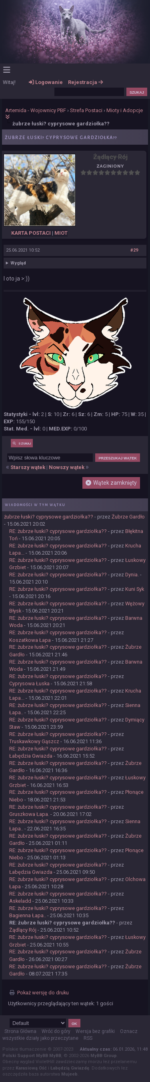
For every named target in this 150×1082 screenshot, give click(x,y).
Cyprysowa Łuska (29, 683)
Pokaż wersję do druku (43, 993)
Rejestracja (85, 82)
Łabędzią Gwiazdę (69, 1068)
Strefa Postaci (86, 110)
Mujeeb (69, 1074)
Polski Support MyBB (25, 1055)
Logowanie (46, 82)
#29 (134, 250)
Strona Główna (20, 1031)
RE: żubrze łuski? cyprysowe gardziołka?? (58, 531)
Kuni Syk (134, 589)
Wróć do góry (56, 1031)
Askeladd (20, 901)
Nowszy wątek (66, 467)
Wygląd (18, 263)
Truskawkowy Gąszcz (34, 741)
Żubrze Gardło (128, 517)
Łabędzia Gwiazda (30, 756)
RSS (88, 1038)
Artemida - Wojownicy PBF (35, 110)
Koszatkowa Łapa (30, 640)
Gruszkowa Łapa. (29, 814)
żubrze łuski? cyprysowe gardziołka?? (48, 517)
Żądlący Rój (22, 930)
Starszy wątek (27, 467)
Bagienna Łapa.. (27, 915)
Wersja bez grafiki (95, 1031)
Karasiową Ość (31, 1068)
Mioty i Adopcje (124, 110)
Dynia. (132, 575)
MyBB (55, 1055)
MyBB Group (103, 1055)
